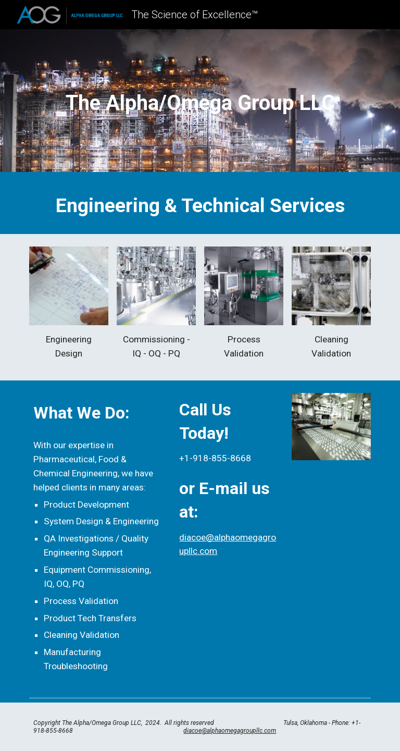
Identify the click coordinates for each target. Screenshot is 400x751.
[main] (199, 103)
